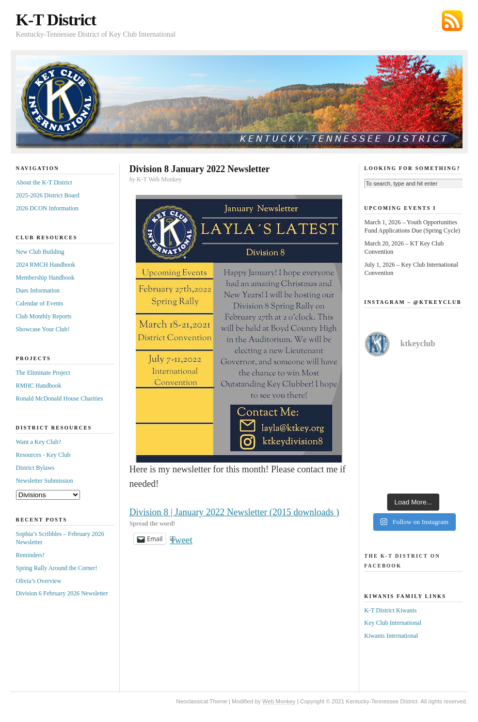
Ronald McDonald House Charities (59, 398)
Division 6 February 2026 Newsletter (62, 593)
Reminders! (30, 555)
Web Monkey (278, 701)
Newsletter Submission (44, 480)
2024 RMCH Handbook (45, 264)
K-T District (56, 19)
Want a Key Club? (38, 442)
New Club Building (40, 251)
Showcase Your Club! (43, 329)
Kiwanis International (391, 635)
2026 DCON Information (47, 208)
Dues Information (38, 290)
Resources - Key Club (43, 454)
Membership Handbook (45, 277)
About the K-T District (44, 182)
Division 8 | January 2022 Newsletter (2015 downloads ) (235, 512)
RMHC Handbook (38, 385)
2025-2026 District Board (47, 195)
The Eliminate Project (43, 372)
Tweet (181, 539)
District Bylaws (35, 467)
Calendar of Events (39, 303)
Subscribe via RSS (452, 20)
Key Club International (393, 622)
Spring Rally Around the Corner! (57, 568)
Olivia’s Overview (38, 581)
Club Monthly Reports (44, 316)
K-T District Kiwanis (390, 610)
